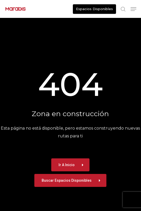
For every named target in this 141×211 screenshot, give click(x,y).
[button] (133, 9)
